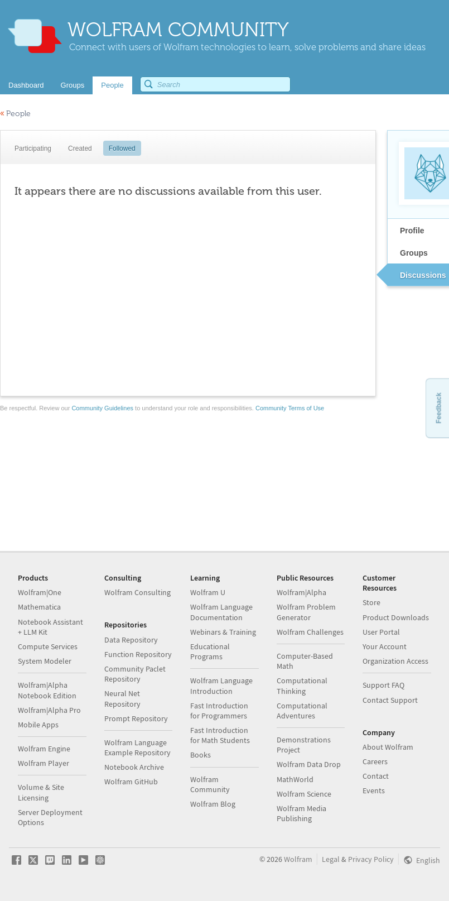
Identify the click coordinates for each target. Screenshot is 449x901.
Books (200, 755)
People (15, 113)
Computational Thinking (302, 685)
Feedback (438, 407)
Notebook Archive (134, 767)
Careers (375, 761)
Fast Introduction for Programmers (219, 711)
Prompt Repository (136, 718)
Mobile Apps (38, 725)
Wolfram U (207, 592)
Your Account (385, 646)
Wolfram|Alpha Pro (49, 710)
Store (371, 602)
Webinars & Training (223, 632)
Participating (33, 148)
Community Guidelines (102, 408)
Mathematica (39, 607)
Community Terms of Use (289, 408)
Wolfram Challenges (310, 632)
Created (80, 148)
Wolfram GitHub (131, 782)
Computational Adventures (302, 711)
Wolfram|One (39, 592)
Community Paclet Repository (135, 674)
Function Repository (138, 654)
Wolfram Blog (212, 804)
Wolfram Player (43, 763)
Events (374, 790)
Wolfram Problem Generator (306, 612)
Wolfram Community (210, 784)
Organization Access (395, 661)
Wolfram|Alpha (301, 592)
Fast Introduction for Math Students (220, 735)
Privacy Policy (371, 859)
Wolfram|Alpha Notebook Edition (47, 690)
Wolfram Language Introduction (221, 685)
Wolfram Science (304, 794)
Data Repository (131, 640)
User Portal (381, 632)
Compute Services (48, 646)
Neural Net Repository (122, 698)
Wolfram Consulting (137, 592)
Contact (376, 776)
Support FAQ (383, 685)
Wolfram (298, 859)
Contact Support (390, 700)
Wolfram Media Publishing (301, 813)
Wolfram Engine (44, 749)
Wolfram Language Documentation (221, 612)
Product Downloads (396, 617)
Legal (331, 859)
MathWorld (295, 779)
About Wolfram (388, 747)
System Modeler (44, 661)
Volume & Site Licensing (41, 792)
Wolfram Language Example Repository (137, 747)
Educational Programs (210, 651)
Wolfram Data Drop (309, 764)
